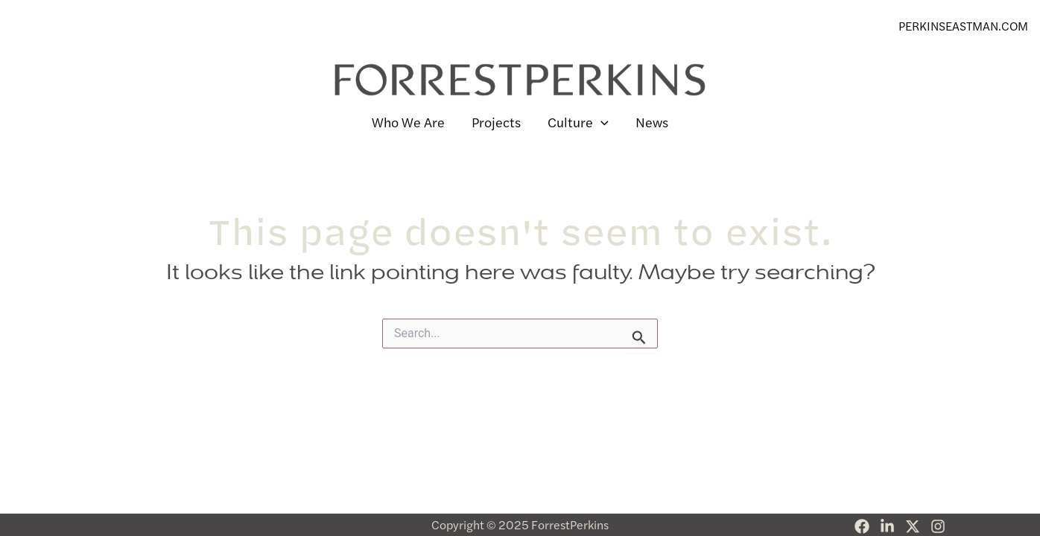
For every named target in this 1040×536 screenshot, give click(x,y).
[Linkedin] (887, 526)
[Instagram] (937, 526)
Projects (496, 121)
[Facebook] (861, 526)
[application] (601, 122)
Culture (578, 122)
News (651, 121)
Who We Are (408, 121)
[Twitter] (912, 526)
